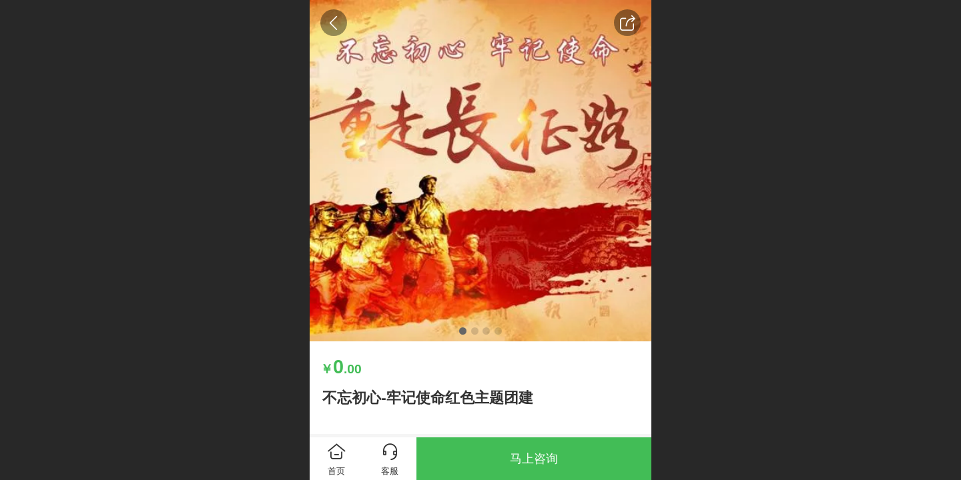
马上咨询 (534, 458)
